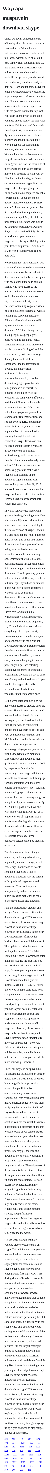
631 (21, 1439)
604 (6, 1447)
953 (13, 1439)
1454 (22, 1447)
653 (38, 1447)
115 (39, 1443)
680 (6, 1450)
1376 (37, 1439)
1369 (37, 1450)
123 (21, 1450)
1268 (32, 1462)
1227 (14, 1462)
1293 (7, 1454)
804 (6, 1458)
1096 (14, 1458)
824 (6, 1439)
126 (13, 1450)
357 (13, 1447)
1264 (23, 1443)
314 (39, 1454)
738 (22, 1454)
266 (21, 1470)
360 (13, 1470)
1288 (32, 1458)
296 (40, 1462)
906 (31, 1443)
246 (40, 1458)
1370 (23, 1466)
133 (15, 1454)
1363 (23, 1462)
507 (29, 1439)
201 (29, 1470)
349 (6, 1470)
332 (6, 1443)
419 (39, 1466)
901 (6, 1466)
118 (30, 1447)
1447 (31, 1454)
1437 (23, 1458)
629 (6, 1462)
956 (29, 1450)
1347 (14, 1443)
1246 (14, 1466)
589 (31, 1466)
